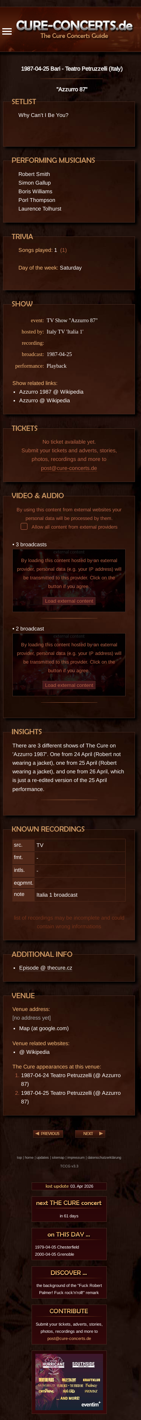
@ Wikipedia (34, 1052)
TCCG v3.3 (69, 1166)
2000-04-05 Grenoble (54, 1254)
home (29, 1157)
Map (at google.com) (44, 1028)
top (19, 1157)
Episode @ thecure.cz (45, 968)
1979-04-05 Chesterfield (57, 1247)
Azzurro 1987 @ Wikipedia (51, 392)
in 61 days (69, 1216)
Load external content (69, 601)
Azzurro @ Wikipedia (44, 400)
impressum (76, 1157)
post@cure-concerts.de (69, 468)
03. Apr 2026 (69, 1186)
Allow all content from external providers (69, 527)
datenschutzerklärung (104, 1157)
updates (42, 1157)
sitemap (58, 1157)
